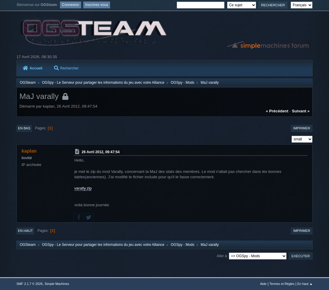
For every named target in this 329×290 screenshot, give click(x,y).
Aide (263, 284)
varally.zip (83, 188)
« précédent (277, 111)
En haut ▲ (305, 284)
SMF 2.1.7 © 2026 (29, 284)
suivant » (301, 111)
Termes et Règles (281, 284)
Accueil (32, 68)
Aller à (222, 256)
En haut (25, 230)
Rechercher (66, 68)
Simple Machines (56, 284)
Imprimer (301, 128)
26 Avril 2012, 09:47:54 (101, 152)
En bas (24, 128)
